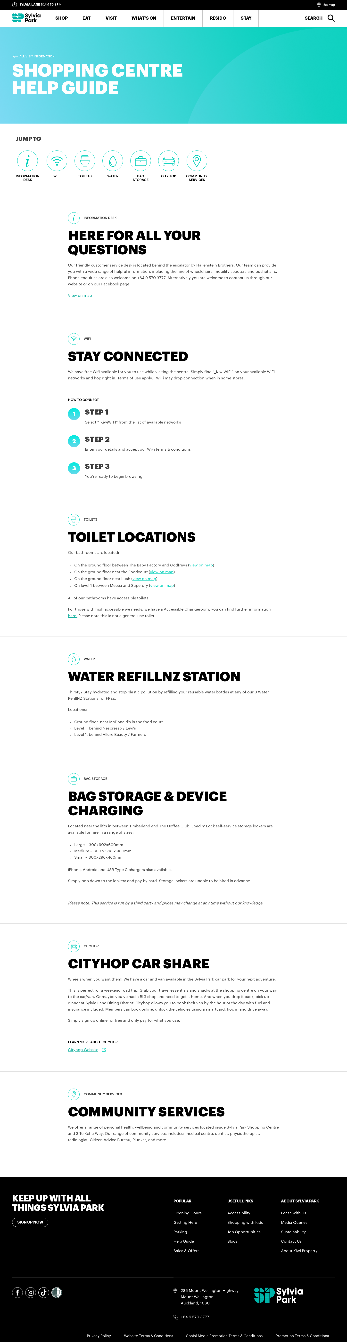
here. (72, 616)
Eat (87, 18)
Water (112, 164)
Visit (111, 18)
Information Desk (27, 166)
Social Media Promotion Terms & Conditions (224, 1336)
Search (314, 18)
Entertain (183, 18)
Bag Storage (140, 166)
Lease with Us (293, 1213)
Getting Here (185, 1222)
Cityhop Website (83, 1050)
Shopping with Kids (245, 1222)
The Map (328, 4)
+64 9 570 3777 (195, 1317)
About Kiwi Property (299, 1251)
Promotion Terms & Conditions (302, 1336)
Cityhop (168, 164)
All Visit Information (37, 56)
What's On (144, 18)
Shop (61, 18)
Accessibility (238, 1213)
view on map (201, 565)
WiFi (57, 164)
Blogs (232, 1241)
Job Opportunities (244, 1232)
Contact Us (291, 1241)
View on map (80, 296)
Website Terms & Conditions (148, 1336)
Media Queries (294, 1222)
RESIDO (218, 18)
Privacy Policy (99, 1336)
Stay (246, 18)
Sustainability (293, 1232)
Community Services (196, 166)
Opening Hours (188, 1213)
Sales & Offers (186, 1251)
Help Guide (184, 1241)
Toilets (84, 164)
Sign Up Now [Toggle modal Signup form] (30, 1222)
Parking (180, 1232)
